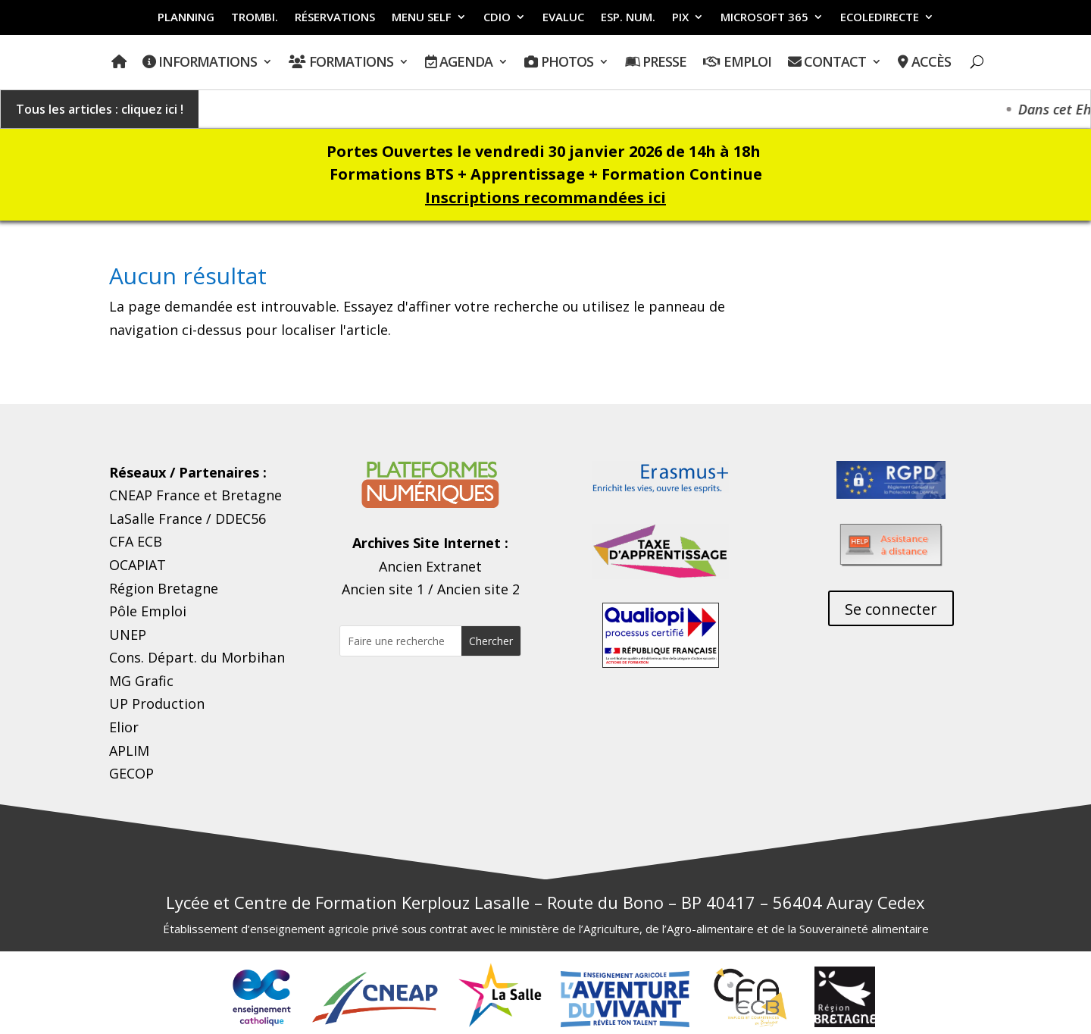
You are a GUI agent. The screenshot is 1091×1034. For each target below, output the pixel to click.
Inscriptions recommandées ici (545, 197)
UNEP (127, 634)
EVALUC (563, 17)
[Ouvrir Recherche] (977, 62)
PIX (680, 17)
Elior (124, 727)
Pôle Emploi (147, 611)
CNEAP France (154, 495)
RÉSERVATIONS (335, 17)
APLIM (129, 750)
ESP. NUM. (628, 17)
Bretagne (251, 495)
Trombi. (254, 17)
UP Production (157, 703)
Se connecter (891, 609)
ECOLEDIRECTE (879, 17)
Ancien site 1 (383, 589)
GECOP (131, 773)
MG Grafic (141, 681)
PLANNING (186, 17)
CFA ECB (135, 541)
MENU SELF (422, 17)
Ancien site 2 (478, 589)
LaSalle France (155, 518)
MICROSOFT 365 (764, 17)
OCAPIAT (137, 565)
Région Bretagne (163, 588)
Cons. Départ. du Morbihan (197, 657)
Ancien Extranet (430, 566)
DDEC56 (240, 518)
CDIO (497, 17)
